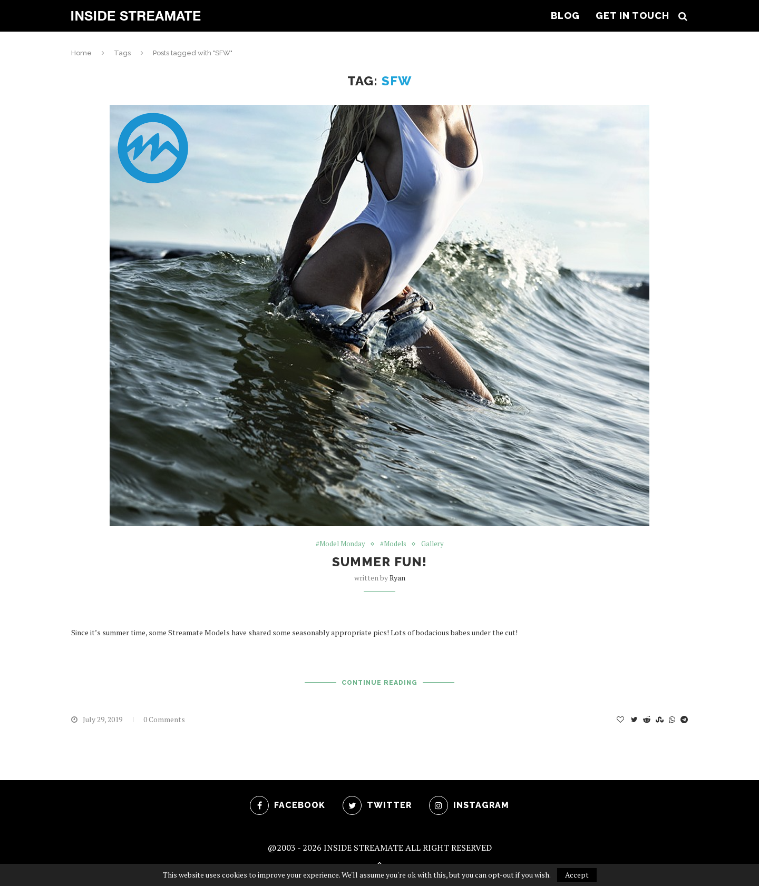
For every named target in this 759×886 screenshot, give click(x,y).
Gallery (432, 544)
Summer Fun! (379, 561)
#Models (393, 544)
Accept (577, 875)
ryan (397, 578)
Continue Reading (379, 682)
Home (81, 53)
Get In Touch (632, 15)
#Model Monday (340, 544)
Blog (565, 15)
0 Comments (164, 719)
